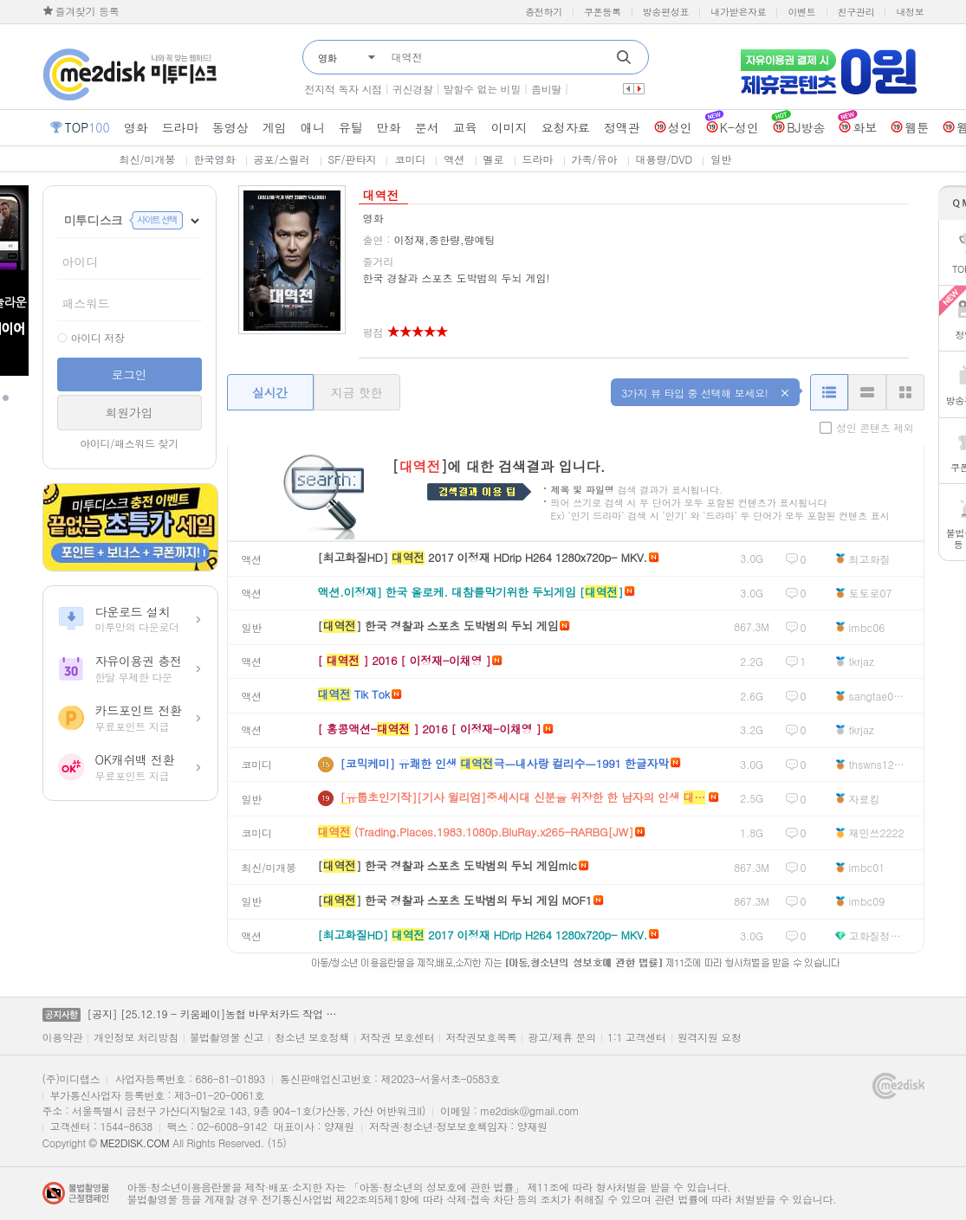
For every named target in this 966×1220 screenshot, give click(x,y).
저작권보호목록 (480, 1037)
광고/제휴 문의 (562, 1037)
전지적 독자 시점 (343, 88)
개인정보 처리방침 (136, 1037)
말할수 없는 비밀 (482, 88)
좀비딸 (546, 88)
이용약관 (62, 1037)
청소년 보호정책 (312, 1037)
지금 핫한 (356, 392)
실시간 (270, 392)
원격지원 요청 (709, 1037)
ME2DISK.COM (134, 1142)
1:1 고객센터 (636, 1037)
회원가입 (129, 412)
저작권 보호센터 (397, 1037)
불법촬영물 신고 (227, 1037)
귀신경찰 (412, 88)
